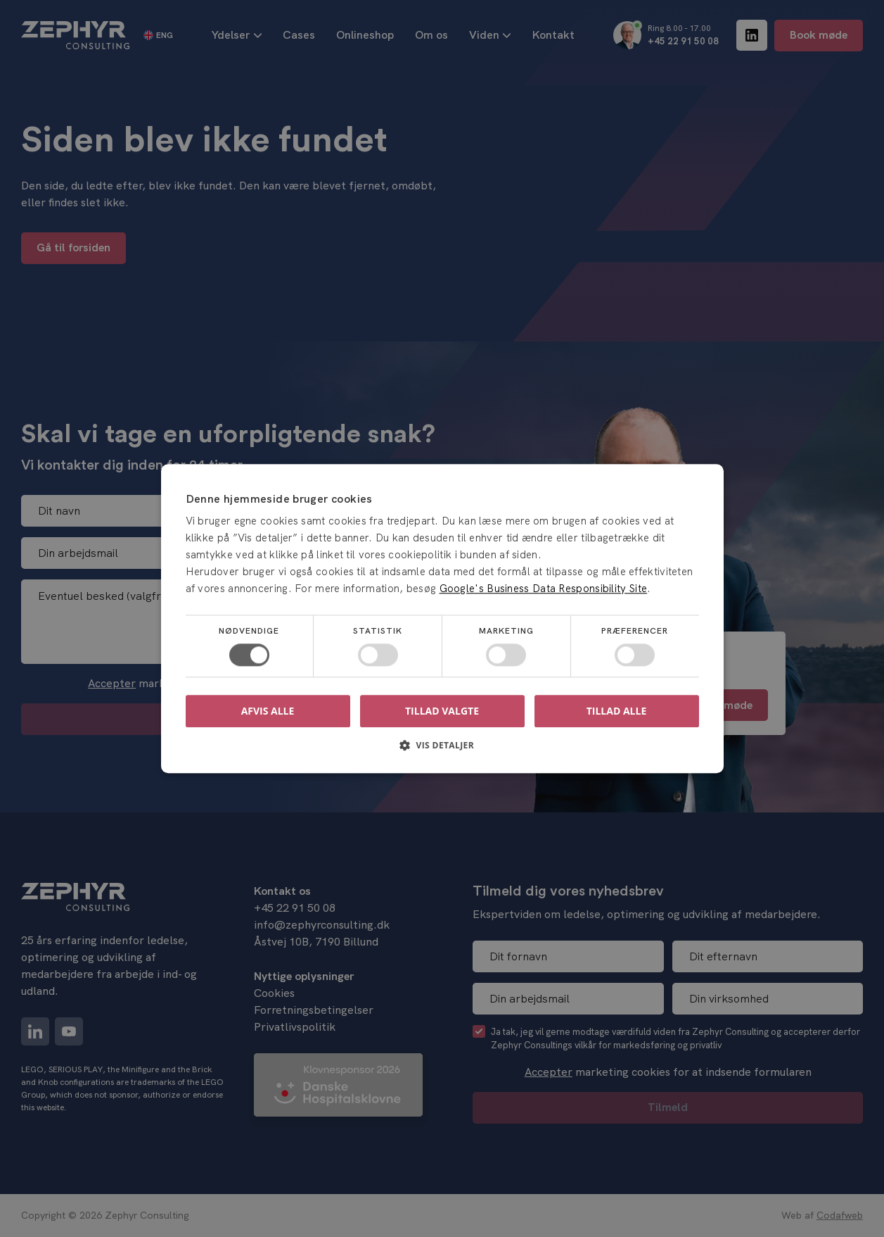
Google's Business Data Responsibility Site (544, 589)
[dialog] (442, 618)
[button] (442, 750)
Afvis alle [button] (268, 710)
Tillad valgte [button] (442, 710)
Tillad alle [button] (617, 710)
